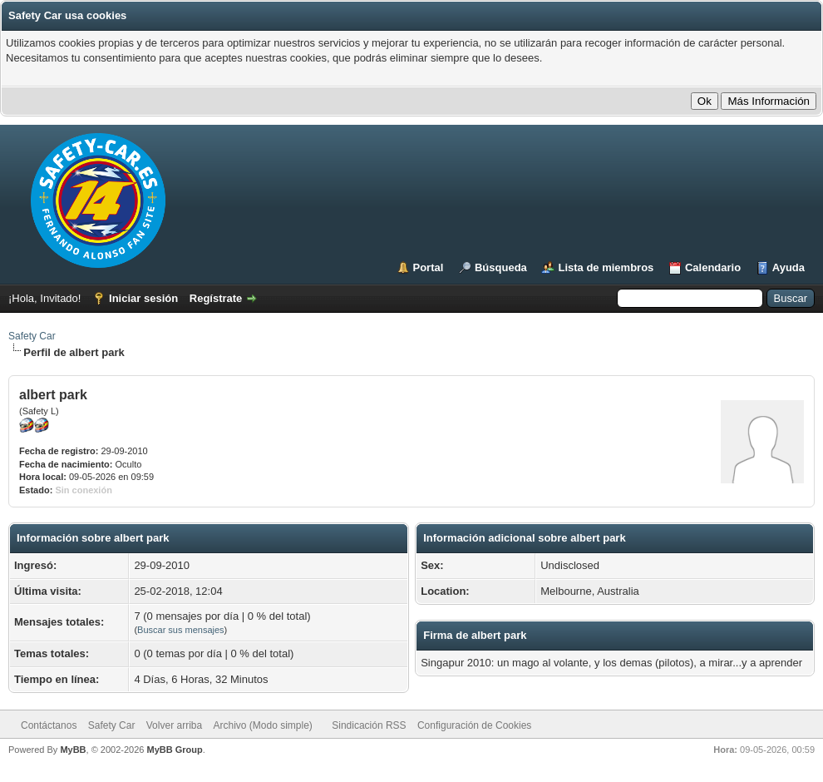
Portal (428, 267)
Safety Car (32, 336)
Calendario (713, 267)
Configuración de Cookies (474, 725)
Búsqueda (501, 267)
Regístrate (216, 298)
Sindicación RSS (369, 725)
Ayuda (788, 267)
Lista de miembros (605, 267)
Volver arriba (174, 725)
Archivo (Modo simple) (263, 725)
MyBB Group (174, 750)
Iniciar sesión (143, 298)
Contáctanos (48, 725)
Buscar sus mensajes (180, 630)
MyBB (73, 750)
